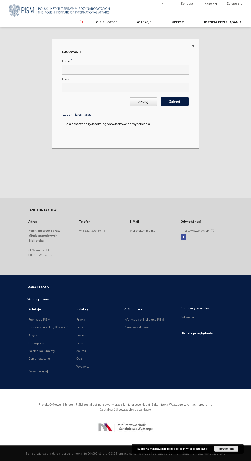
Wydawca (83, 366)
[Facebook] (183, 237)
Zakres (81, 351)
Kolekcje (143, 22)
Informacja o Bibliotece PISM (144, 319)
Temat (81, 343)
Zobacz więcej (38, 371)
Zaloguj (174, 101)
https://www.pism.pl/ (197, 231)
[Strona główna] (81, 22)
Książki (33, 335)
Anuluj (143, 102)
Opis (79, 359)
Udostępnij (210, 4)
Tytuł (79, 327)
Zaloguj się (234, 3)
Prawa (80, 319)
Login (67, 61)
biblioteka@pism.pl (143, 231)
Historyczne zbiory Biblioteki (48, 327)
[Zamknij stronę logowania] (193, 45)
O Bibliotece (106, 22)
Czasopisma (36, 343)
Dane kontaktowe (136, 327)
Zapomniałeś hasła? (77, 115)
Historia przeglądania (222, 22)
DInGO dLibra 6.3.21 (103, 453)
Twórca (81, 335)
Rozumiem (226, 448)
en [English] (162, 3)
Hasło (67, 79)
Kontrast (187, 3)
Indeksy (177, 22)
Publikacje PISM (39, 319)
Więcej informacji (197, 448)
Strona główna (38, 299)
